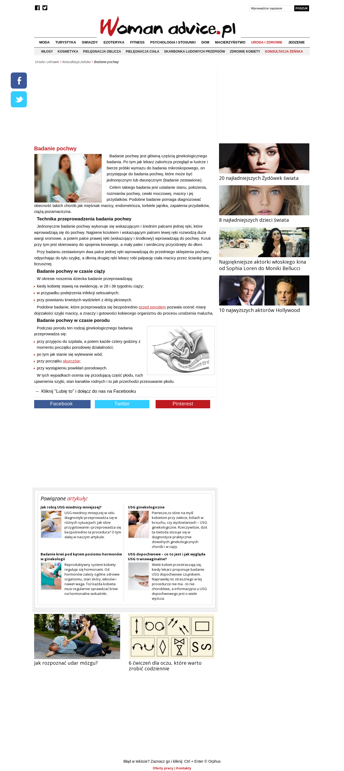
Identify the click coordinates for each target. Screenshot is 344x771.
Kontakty (183, 768)
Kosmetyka (68, 51)
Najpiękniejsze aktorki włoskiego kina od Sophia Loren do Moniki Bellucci (264, 261)
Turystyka (65, 42)
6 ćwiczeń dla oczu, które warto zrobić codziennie (165, 666)
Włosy (47, 51)
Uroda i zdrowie (266, 42)
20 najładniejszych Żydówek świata (264, 174)
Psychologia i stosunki (173, 42)
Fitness (137, 42)
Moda (44, 42)
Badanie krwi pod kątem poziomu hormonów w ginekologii (81, 556)
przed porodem (152, 307)
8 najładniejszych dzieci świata (264, 216)
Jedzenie (296, 42)
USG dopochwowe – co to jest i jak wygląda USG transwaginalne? (166, 556)
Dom (205, 42)
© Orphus (213, 761)
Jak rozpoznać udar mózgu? (66, 663)
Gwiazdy (90, 42)
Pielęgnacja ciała (142, 51)
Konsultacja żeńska (284, 51)
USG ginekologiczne (146, 507)
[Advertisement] (124, 107)
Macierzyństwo (230, 42)
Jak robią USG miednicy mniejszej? (71, 507)
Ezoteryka (113, 42)
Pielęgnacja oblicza (102, 51)
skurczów (71, 361)
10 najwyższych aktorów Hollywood (264, 306)
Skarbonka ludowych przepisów (194, 51)
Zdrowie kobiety (245, 51)
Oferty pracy (163, 768)
